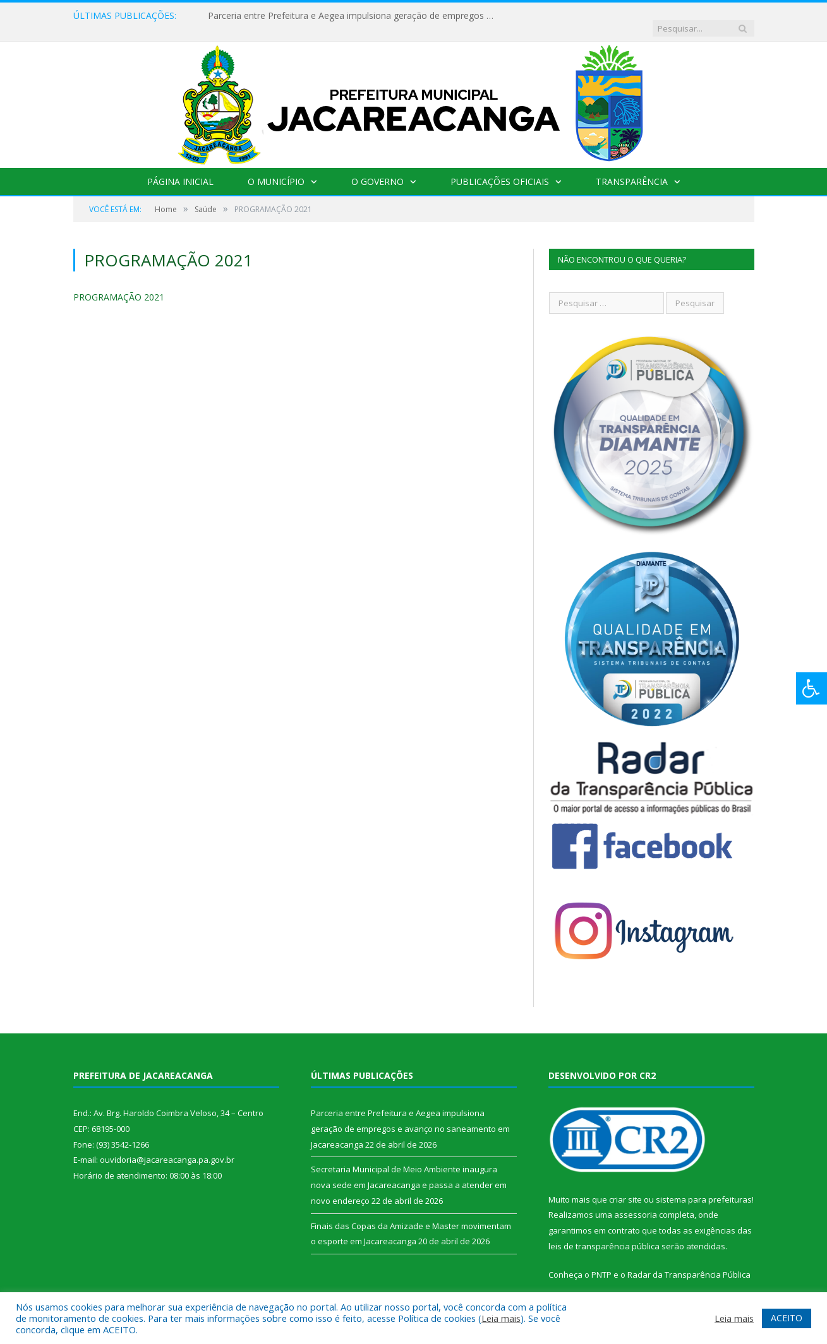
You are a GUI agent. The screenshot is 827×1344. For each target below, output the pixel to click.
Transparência (632, 169)
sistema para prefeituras (704, 1186)
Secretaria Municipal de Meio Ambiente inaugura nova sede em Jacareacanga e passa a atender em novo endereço (409, 1172)
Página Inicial (180, 169)
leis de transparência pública (604, 1233)
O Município (276, 169)
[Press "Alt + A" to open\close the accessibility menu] (811, 688)
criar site (625, 1186)
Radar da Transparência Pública (689, 1262)
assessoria (635, 1202)
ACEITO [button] (786, 1318)
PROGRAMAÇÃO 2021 (118, 284)
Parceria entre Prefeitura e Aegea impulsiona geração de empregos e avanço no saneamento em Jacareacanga (353, 15)
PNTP (601, 1262)
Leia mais (501, 1318)
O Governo (377, 169)
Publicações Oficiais (499, 169)
